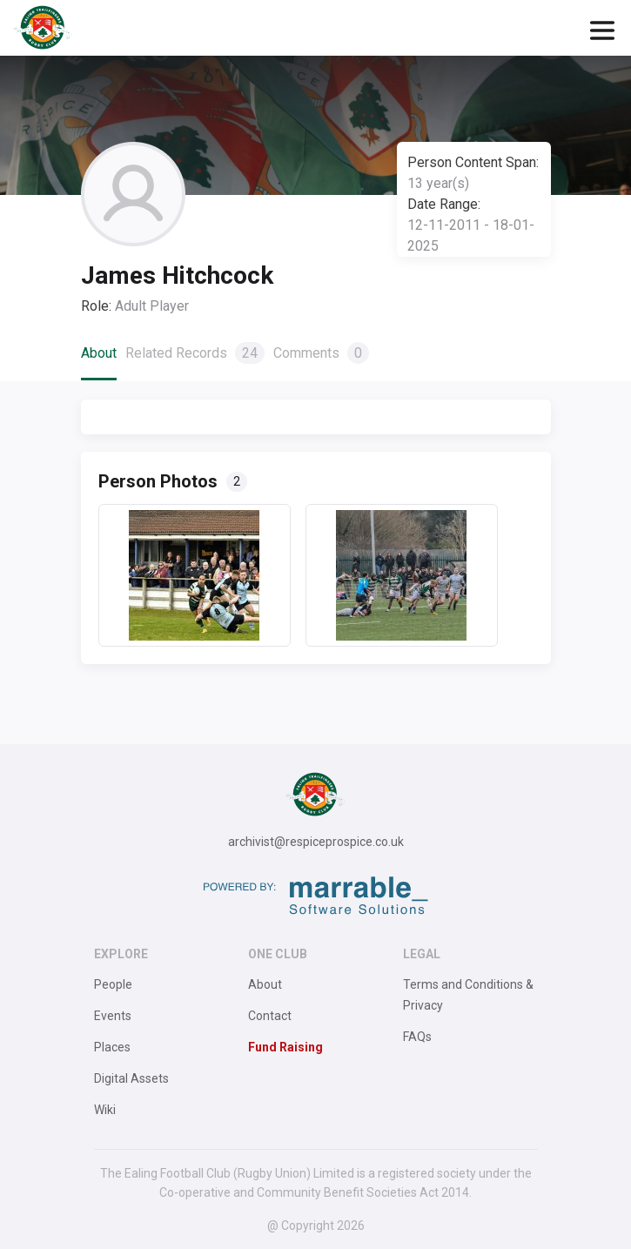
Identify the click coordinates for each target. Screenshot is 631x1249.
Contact (270, 1016)
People (113, 984)
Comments (321, 353)
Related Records (195, 353)
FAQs (417, 1037)
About (99, 353)
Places (112, 1047)
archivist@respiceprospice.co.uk (316, 842)
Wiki (105, 1110)
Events (112, 1016)
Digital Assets (131, 1078)
